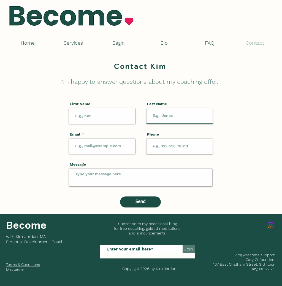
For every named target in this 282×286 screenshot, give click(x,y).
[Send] (140, 201)
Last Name (157, 104)
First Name (80, 104)
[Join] (189, 249)
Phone (153, 134)
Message (78, 164)
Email (75, 134)
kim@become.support (255, 255)
